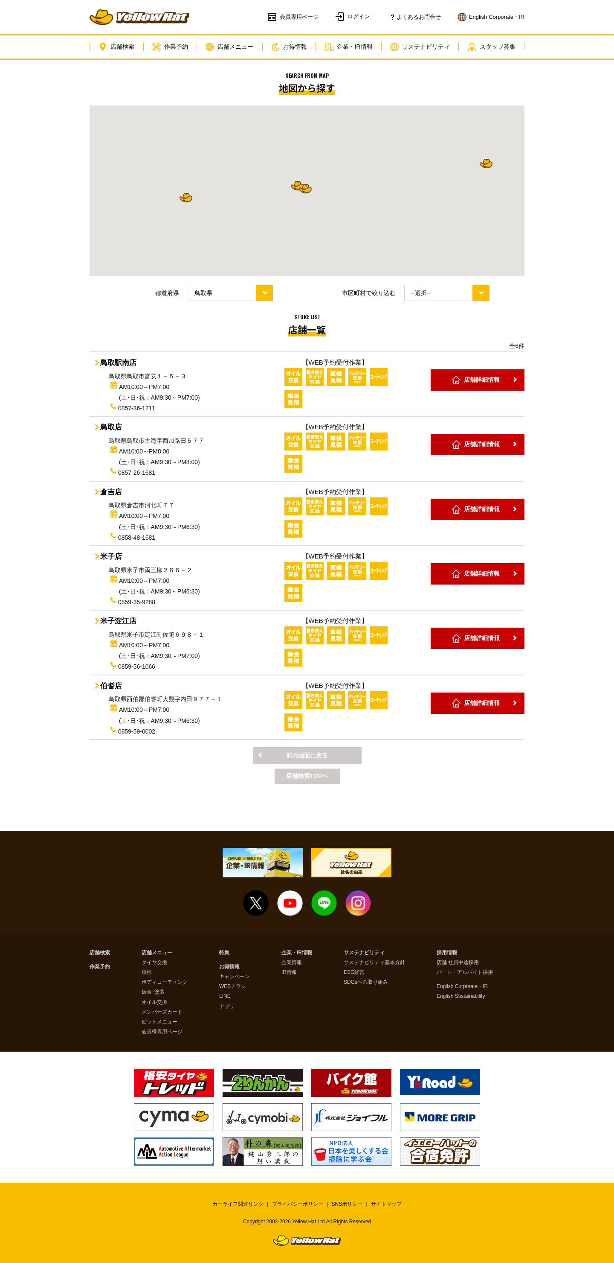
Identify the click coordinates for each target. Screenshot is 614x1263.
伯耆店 (111, 686)
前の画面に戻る (307, 755)
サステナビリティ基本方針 (374, 962)
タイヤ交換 (154, 962)
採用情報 (447, 953)
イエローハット (139, 17)
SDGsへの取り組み (366, 982)
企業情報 (291, 962)
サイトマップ (386, 1204)
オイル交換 (154, 1002)
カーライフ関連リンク (238, 1204)
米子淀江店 (118, 621)
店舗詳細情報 (482, 379)
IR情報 (289, 972)
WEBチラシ (232, 986)
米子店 (111, 557)
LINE (225, 996)
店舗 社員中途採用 (458, 962)
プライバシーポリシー (297, 1204)
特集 (224, 953)
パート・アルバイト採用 (465, 972)
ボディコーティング (165, 982)
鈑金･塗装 (153, 992)
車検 (147, 972)
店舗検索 (116, 47)
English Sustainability (461, 996)
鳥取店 (111, 427)
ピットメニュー (159, 1022)
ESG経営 (354, 972)
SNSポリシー (347, 1204)
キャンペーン (234, 976)
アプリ (227, 1006)
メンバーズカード (162, 1012)
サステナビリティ (420, 47)
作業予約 (170, 47)
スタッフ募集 (492, 47)
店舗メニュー (229, 47)
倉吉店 (111, 492)
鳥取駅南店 (118, 363)
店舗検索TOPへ (307, 775)
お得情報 (289, 47)
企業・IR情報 (349, 47)
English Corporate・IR (462, 986)
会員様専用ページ (162, 1032)
